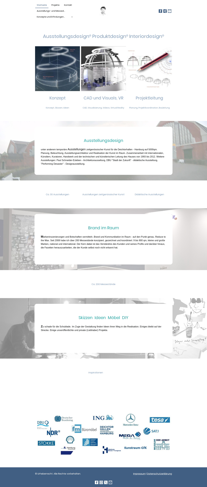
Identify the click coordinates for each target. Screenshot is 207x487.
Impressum (139, 473)
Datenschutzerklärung (159, 473)
